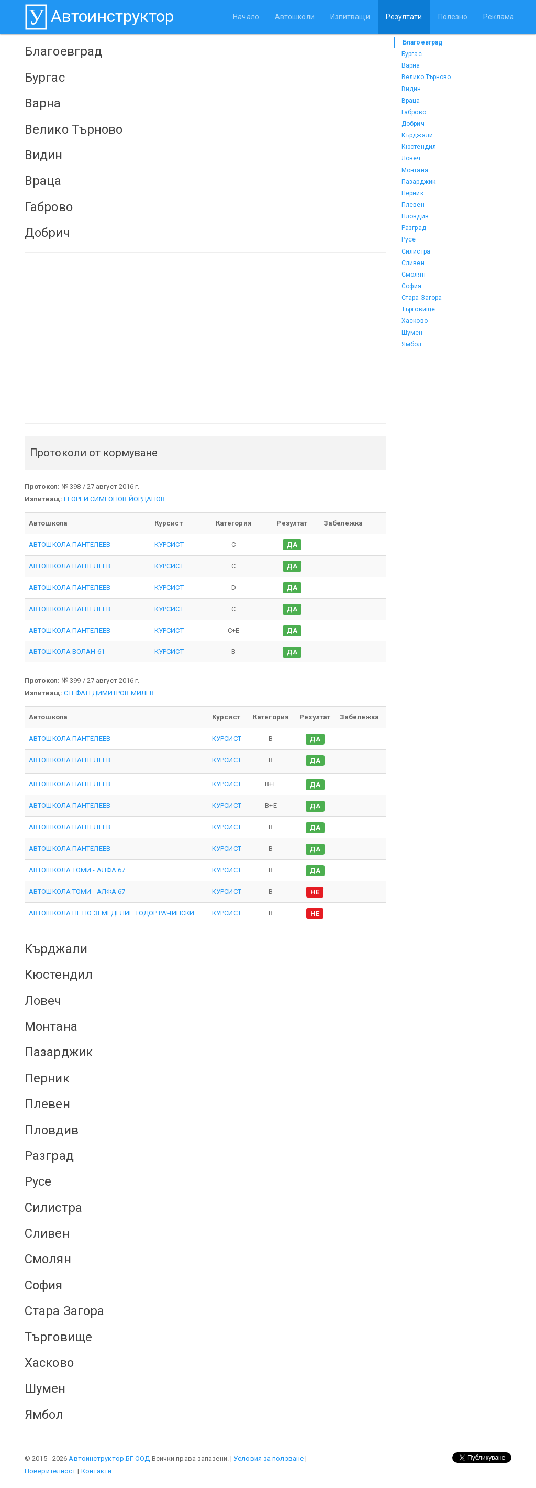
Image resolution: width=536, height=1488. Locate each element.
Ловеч (411, 158)
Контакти (96, 1471)
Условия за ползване (268, 1458)
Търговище (418, 309)
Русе (408, 239)
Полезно (453, 17)
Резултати (404, 17)
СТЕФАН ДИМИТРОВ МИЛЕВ (109, 693)
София (411, 286)
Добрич (413, 123)
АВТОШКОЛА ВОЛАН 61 (67, 651)
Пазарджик (418, 181)
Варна (410, 65)
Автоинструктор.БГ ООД (109, 1458)
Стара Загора (421, 297)
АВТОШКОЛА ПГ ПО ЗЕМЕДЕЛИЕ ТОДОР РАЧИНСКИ (111, 913)
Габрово (413, 112)
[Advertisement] (205, 338)
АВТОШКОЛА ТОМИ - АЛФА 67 (77, 870)
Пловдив (415, 216)
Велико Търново (426, 77)
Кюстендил (418, 146)
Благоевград (423, 42)
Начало (246, 17)
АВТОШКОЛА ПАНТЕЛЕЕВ (69, 545)
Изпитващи (350, 17)
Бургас (411, 54)
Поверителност (50, 1471)
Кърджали (417, 135)
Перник (412, 193)
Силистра (415, 251)
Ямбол (411, 344)
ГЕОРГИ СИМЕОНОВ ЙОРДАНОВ (114, 499)
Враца (410, 100)
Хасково (414, 320)
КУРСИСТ (169, 545)
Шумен (412, 332)
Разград (413, 228)
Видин (411, 89)
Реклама (498, 17)
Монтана (414, 170)
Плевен (413, 205)
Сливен (413, 263)
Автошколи (295, 17)
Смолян (413, 274)
